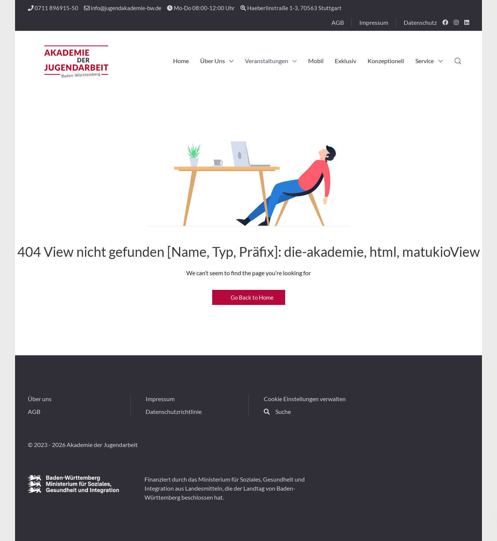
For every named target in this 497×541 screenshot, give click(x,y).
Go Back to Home (249, 297)
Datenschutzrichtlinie (174, 411)
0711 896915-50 (53, 8)
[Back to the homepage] (76, 61)
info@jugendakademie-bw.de (122, 8)
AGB (337, 22)
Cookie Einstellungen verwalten (305, 398)
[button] (458, 61)
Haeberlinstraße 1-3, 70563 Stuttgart (291, 8)
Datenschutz (420, 22)
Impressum (373, 22)
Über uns (40, 398)
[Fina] (73, 484)
